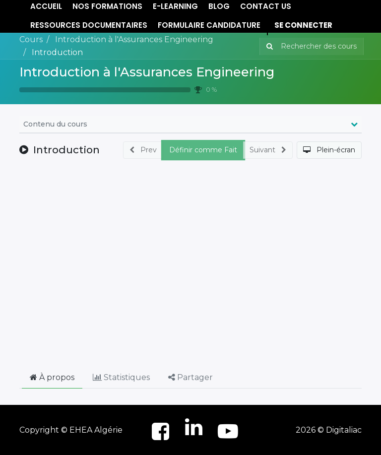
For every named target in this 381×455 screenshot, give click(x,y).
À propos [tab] (52, 377)
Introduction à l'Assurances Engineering (146, 71)
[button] (329, 150)
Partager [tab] (190, 377)
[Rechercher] (267, 46)
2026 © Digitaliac (329, 430)
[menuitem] (88, 25)
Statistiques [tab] (121, 377)
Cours (31, 39)
